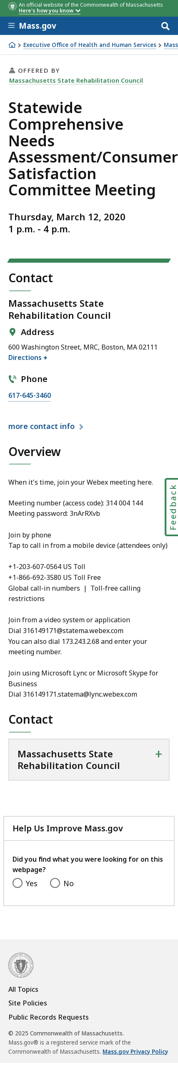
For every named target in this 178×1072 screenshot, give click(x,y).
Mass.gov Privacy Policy (135, 1051)
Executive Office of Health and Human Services (89, 45)
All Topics (23, 989)
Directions (25, 357)
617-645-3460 (29, 396)
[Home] (12, 44)
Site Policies (27, 1003)
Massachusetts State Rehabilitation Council (76, 80)
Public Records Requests (48, 1017)
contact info (42, 426)
